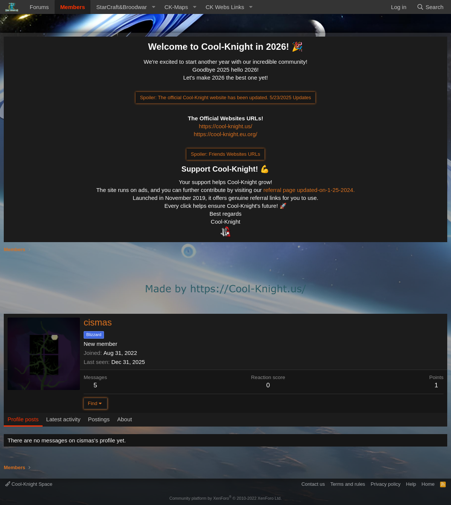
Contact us (313, 484)
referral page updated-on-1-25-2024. (309, 190)
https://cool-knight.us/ (225, 126)
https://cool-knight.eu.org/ (225, 134)
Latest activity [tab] (63, 419)
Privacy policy (386, 484)
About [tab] (124, 419)
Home (428, 484)
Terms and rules (347, 484)
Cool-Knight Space (28, 484)
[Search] (430, 7)
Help (411, 484)
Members (72, 7)
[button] (124, 7)
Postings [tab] (99, 419)
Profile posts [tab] (23, 419)
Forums (39, 7)
